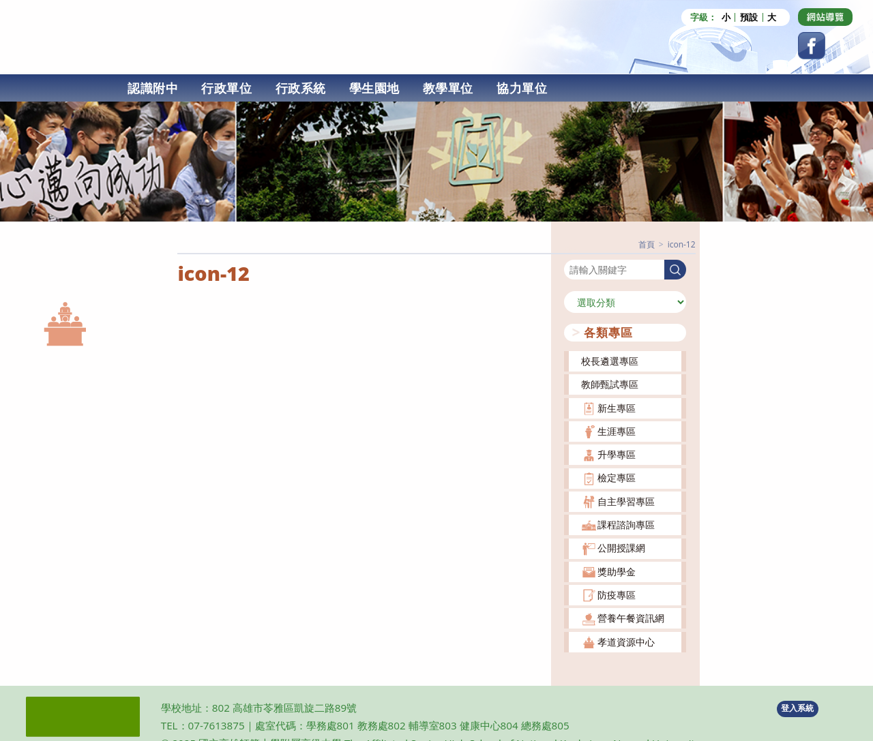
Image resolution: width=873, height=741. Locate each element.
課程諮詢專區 (626, 524)
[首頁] (646, 244)
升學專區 (616, 454)
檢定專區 (616, 477)
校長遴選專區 (609, 360)
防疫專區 (616, 594)
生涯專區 (616, 431)
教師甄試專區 (609, 384)
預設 (749, 17)
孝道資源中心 (626, 641)
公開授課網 (621, 547)
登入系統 (797, 708)
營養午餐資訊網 (630, 617)
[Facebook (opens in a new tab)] (811, 45)
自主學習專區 (626, 501)
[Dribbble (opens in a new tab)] (825, 17)
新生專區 (616, 408)
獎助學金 (616, 571)
